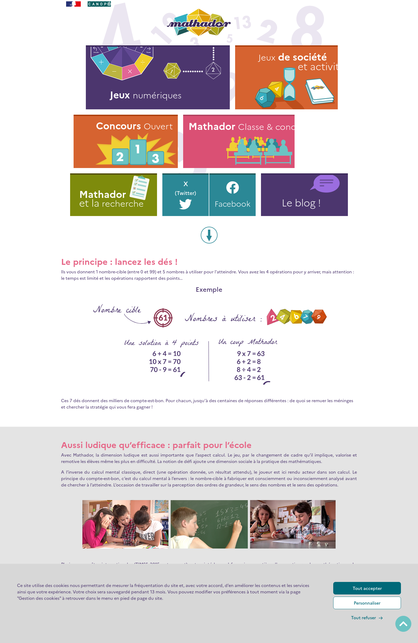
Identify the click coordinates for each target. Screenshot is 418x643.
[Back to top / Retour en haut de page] (403, 624)
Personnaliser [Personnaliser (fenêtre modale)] (367, 603)
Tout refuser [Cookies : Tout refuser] (367, 617)
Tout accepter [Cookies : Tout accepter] (367, 588)
